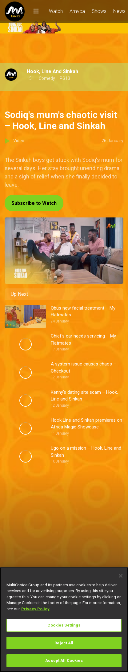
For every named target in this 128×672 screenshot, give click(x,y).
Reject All (63, 643)
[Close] (120, 576)
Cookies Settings (63, 625)
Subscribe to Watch (34, 203)
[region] (64, 619)
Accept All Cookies (63, 660)
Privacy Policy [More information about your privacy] (35, 609)
